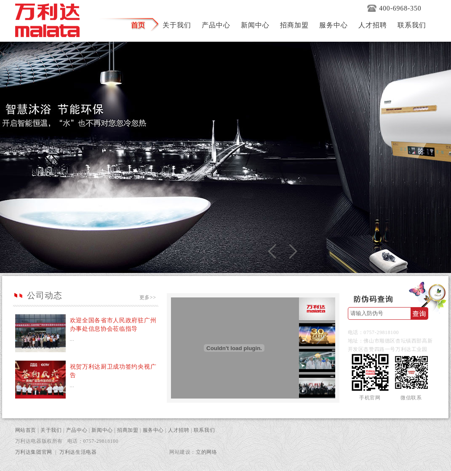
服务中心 (153, 430)
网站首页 (25, 430)
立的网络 (206, 452)
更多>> (147, 297)
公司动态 (44, 295)
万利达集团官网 (33, 452)
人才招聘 (178, 430)
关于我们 (50, 430)
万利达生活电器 (77, 452)
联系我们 (204, 430)
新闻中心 (101, 430)
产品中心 (76, 430)
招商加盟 (127, 430)
